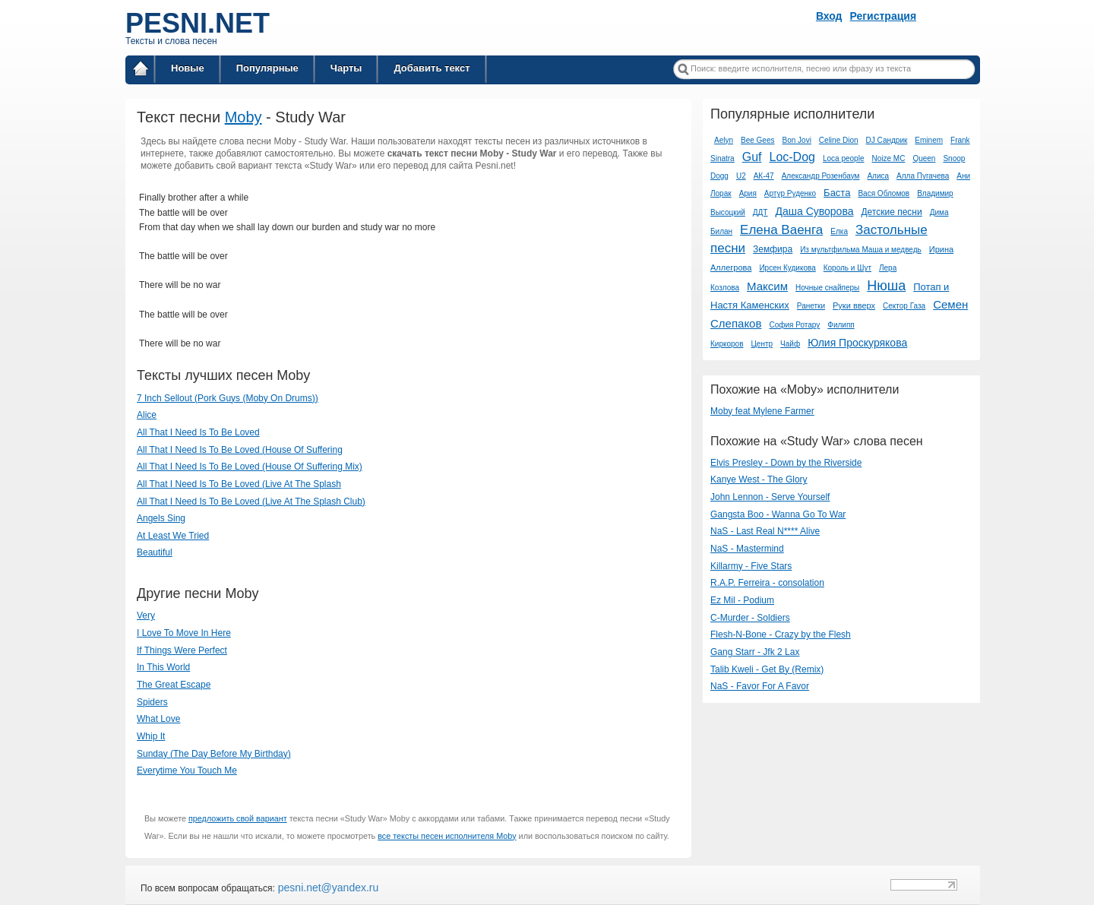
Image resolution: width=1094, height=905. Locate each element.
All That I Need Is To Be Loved (198, 432)
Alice (147, 415)
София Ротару (794, 325)
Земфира (772, 249)
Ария (748, 193)
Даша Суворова (814, 211)
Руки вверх (854, 305)
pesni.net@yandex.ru (326, 887)
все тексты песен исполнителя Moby (447, 835)
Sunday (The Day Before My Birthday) (214, 753)
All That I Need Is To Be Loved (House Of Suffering (240, 450)
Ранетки (811, 306)
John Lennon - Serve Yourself (770, 497)
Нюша (886, 285)
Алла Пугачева (922, 176)
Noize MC (888, 158)
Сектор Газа (904, 306)
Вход (829, 16)
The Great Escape (173, 684)
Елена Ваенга (781, 230)
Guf (752, 156)
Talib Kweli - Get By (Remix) (767, 669)
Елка (839, 231)
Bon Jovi (797, 140)
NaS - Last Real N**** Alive (765, 531)
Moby (243, 117)
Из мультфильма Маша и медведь (861, 249)
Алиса (878, 176)
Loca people (844, 158)
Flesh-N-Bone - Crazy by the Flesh (780, 634)
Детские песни (891, 212)
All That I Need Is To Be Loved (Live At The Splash (239, 484)
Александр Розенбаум (821, 176)
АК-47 (764, 176)
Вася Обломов (883, 193)
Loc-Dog (791, 156)
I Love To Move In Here (184, 633)
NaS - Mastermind (747, 548)
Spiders (152, 702)
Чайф (790, 344)
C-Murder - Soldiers (750, 617)
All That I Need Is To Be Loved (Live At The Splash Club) (251, 501)
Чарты (346, 68)
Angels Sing (161, 518)
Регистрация (883, 16)
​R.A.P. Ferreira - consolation (767, 582)
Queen (923, 158)
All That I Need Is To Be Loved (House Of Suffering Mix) (249, 466)
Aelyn (723, 140)
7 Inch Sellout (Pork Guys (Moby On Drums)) (227, 398)
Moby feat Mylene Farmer (762, 411)
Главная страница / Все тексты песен (141, 71)
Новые (187, 68)
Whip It (151, 736)
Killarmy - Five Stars (751, 566)
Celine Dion (838, 140)
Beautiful (154, 552)
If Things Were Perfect (182, 650)
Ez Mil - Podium (742, 600)
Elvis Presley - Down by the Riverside (786, 462)
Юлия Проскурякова (857, 343)
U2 (741, 176)
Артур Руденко (790, 193)
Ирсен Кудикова (787, 268)
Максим (767, 286)
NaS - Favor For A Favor (759, 686)
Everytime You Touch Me (187, 770)
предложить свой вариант (237, 818)
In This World (163, 667)
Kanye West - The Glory (759, 479)
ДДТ (760, 212)
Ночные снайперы (827, 287)
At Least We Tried (173, 535)
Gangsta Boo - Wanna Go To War (778, 514)
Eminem (929, 140)
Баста (837, 192)
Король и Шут (847, 268)
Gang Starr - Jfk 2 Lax (754, 652)
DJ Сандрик (887, 140)
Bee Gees (757, 140)
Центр (762, 344)
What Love (158, 719)
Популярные (267, 68)
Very (146, 615)
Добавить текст (432, 68)
